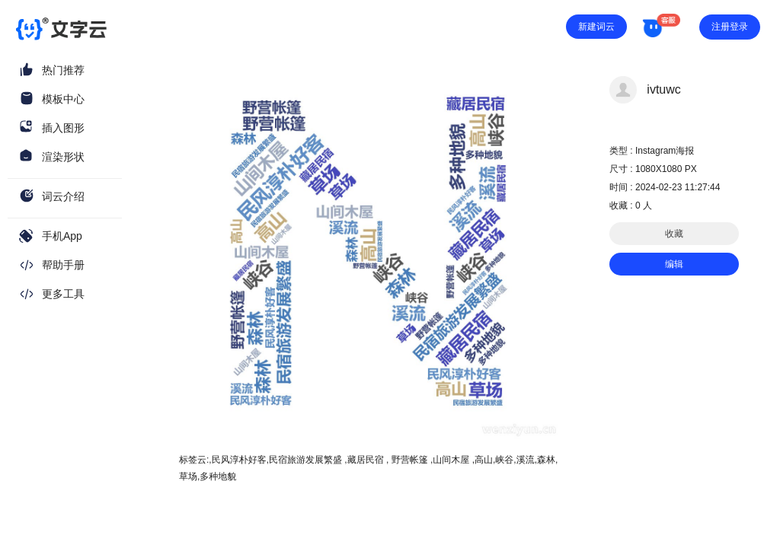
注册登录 (729, 26)
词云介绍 (63, 196)
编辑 (674, 264)
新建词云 (596, 26)
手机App (62, 236)
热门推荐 (63, 70)
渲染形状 (63, 157)
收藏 (674, 233)
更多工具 (63, 294)
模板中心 (63, 99)
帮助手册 (63, 265)
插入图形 (63, 128)
